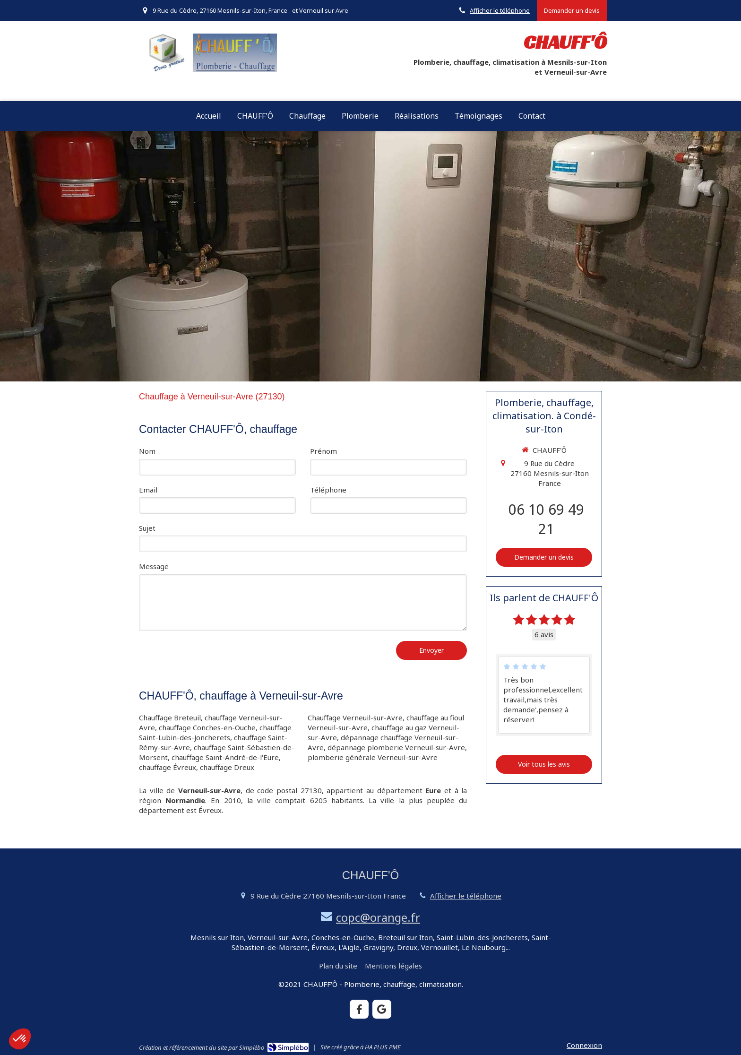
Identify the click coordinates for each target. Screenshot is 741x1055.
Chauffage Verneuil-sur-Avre (355, 717)
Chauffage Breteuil (170, 717)
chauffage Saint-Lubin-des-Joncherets (215, 732)
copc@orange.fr (378, 917)
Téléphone (328, 489)
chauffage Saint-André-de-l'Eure (225, 757)
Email (148, 489)
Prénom (323, 451)
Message (154, 566)
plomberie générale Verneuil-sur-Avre (373, 757)
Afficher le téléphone (500, 10)
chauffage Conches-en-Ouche (207, 727)
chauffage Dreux (227, 767)
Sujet (147, 528)
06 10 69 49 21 (546, 519)
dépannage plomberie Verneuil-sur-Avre (396, 747)
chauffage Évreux (167, 767)
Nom (147, 451)
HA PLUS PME (383, 1047)
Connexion (584, 1045)
